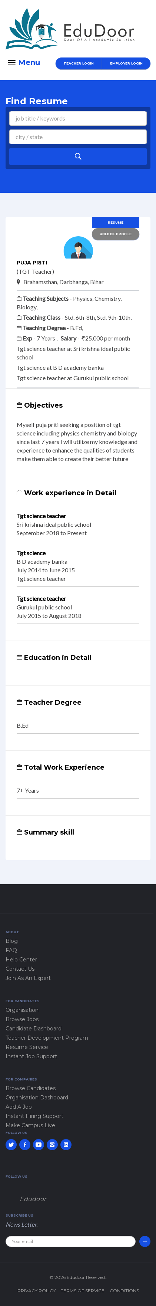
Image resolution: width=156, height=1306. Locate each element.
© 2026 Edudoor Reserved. (77, 1277)
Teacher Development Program (47, 1037)
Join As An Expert (28, 978)
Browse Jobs (22, 1019)
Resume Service (27, 1047)
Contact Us (20, 968)
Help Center (21, 959)
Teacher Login (78, 63)
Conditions (124, 1290)
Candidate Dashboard (34, 1028)
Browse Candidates (31, 1088)
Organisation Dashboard (37, 1097)
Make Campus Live (30, 1125)
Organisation (22, 1010)
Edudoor (33, 1199)
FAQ (11, 950)
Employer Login (126, 63)
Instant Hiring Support (34, 1116)
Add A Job (19, 1106)
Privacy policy (36, 1290)
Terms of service (82, 1290)
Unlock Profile (116, 234)
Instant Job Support (31, 1056)
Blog (12, 941)
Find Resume (37, 101)
